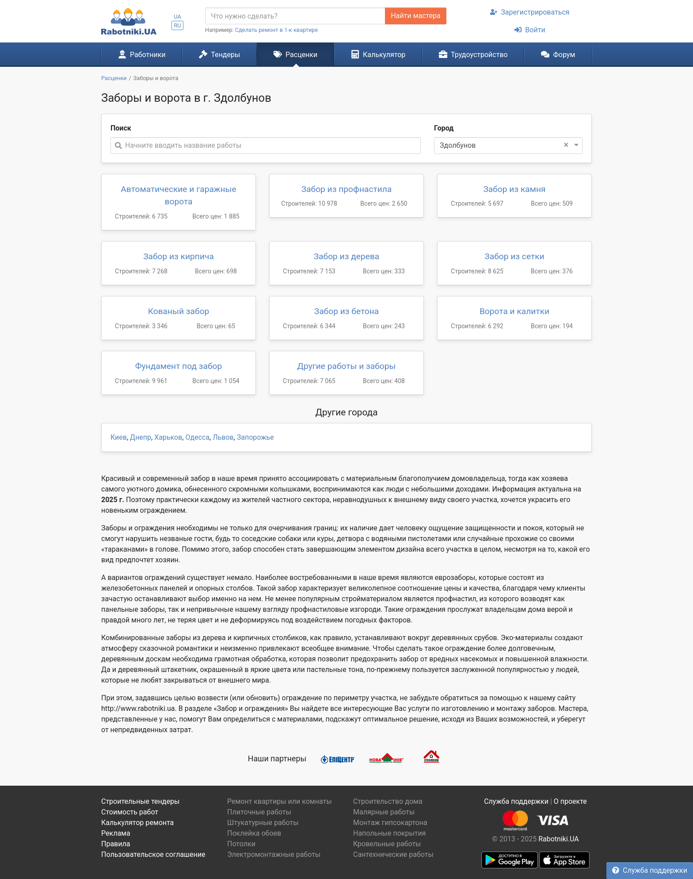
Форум (558, 54)
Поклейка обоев (254, 833)
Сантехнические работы (393, 854)
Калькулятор (378, 54)
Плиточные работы (259, 812)
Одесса (197, 437)
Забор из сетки (514, 256)
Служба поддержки (649, 870)
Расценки (295, 54)
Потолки (241, 844)
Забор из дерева (347, 256)
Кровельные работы (387, 844)
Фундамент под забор (178, 366)
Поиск (120, 128)
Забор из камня (514, 189)
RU (177, 25)
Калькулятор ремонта (137, 822)
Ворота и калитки (514, 311)
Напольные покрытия (389, 833)
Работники (142, 54)
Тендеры (219, 54)
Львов (223, 437)
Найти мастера (415, 16)
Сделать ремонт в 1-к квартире (276, 30)
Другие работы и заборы (346, 366)
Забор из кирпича (178, 256)
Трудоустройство (473, 54)
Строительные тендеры (140, 801)
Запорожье (255, 437)
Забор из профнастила (346, 189)
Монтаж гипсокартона (390, 822)
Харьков (168, 437)
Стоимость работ (129, 812)
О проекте (570, 801)
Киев (118, 437)
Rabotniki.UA (558, 839)
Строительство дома (388, 801)
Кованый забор (178, 311)
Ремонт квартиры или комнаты (279, 801)
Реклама (115, 833)
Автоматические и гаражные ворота (178, 195)
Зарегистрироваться (529, 12)
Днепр (140, 437)
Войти (529, 30)
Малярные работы (384, 812)
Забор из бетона (346, 311)
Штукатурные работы (263, 822)
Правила (115, 844)
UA (177, 16)
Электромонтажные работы (273, 854)
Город (443, 128)
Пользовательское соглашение (153, 854)
